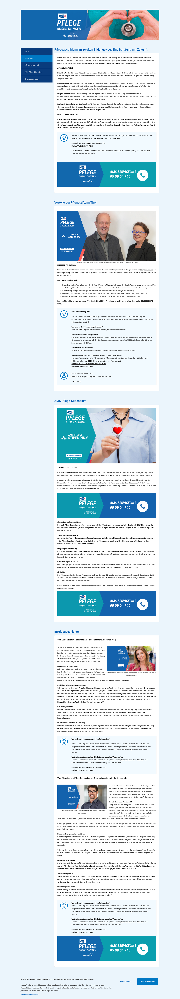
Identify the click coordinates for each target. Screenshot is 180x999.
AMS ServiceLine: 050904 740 (97, 301)
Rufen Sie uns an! (78, 364)
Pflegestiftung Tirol (64, 483)
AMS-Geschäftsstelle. (128, 350)
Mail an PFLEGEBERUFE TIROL (82, 146)
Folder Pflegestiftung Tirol (82, 373)
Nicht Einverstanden (148, 981)
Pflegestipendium (146, 270)
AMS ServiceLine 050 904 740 (95, 364)
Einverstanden (125, 981)
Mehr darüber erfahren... (30, 994)
